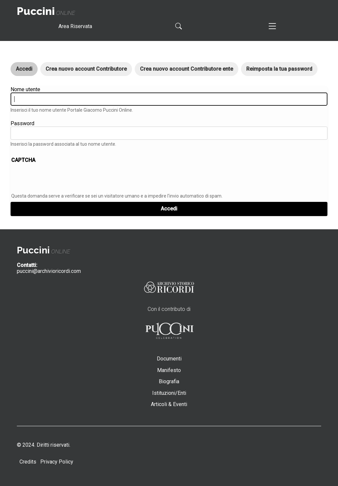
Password (22, 123)
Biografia (169, 381)
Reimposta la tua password (279, 69)
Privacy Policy (56, 462)
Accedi (27, 71)
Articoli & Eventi (169, 404)
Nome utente (25, 89)
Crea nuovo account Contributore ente (186, 69)
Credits (27, 462)
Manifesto (169, 370)
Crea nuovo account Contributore (86, 69)
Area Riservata (75, 26)
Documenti (169, 358)
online (46, 13)
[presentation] (61, 179)
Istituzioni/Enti (169, 393)
